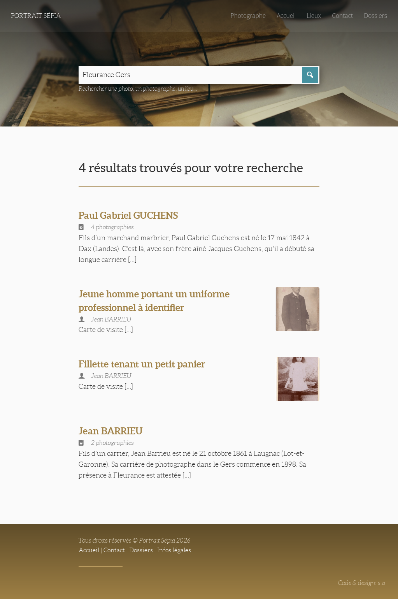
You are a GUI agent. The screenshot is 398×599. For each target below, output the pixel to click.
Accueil (285, 15)
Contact (341, 15)
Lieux (313, 15)
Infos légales (174, 549)
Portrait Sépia (36, 15)
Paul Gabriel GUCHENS (131, 215)
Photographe (247, 15)
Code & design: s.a (361, 581)
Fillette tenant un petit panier (144, 364)
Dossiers (375, 15)
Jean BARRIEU (112, 430)
